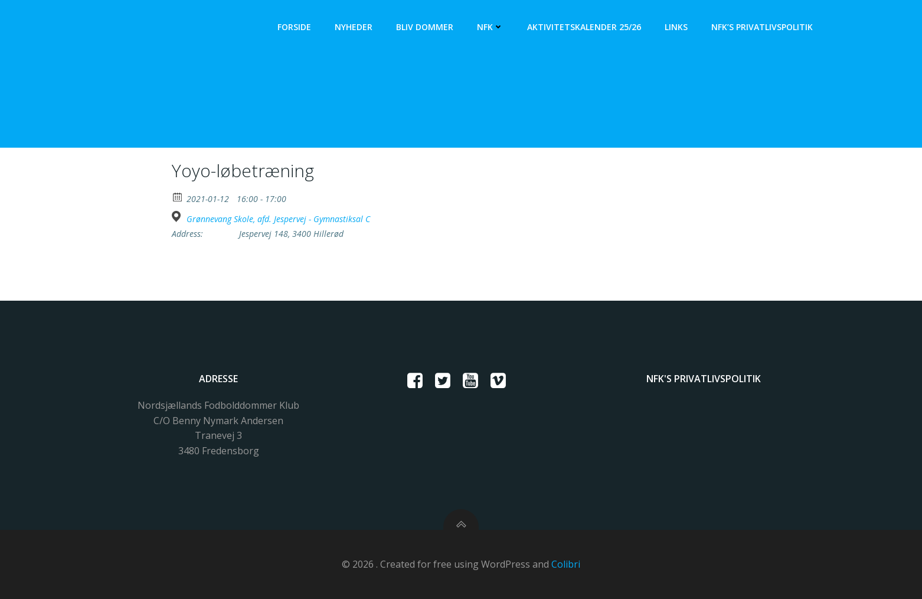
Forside (294, 26)
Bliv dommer (424, 26)
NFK (490, 26)
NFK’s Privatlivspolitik (762, 26)
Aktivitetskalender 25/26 (584, 26)
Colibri (565, 564)
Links (676, 26)
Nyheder (353, 26)
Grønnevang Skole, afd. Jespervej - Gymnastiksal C (278, 219)
